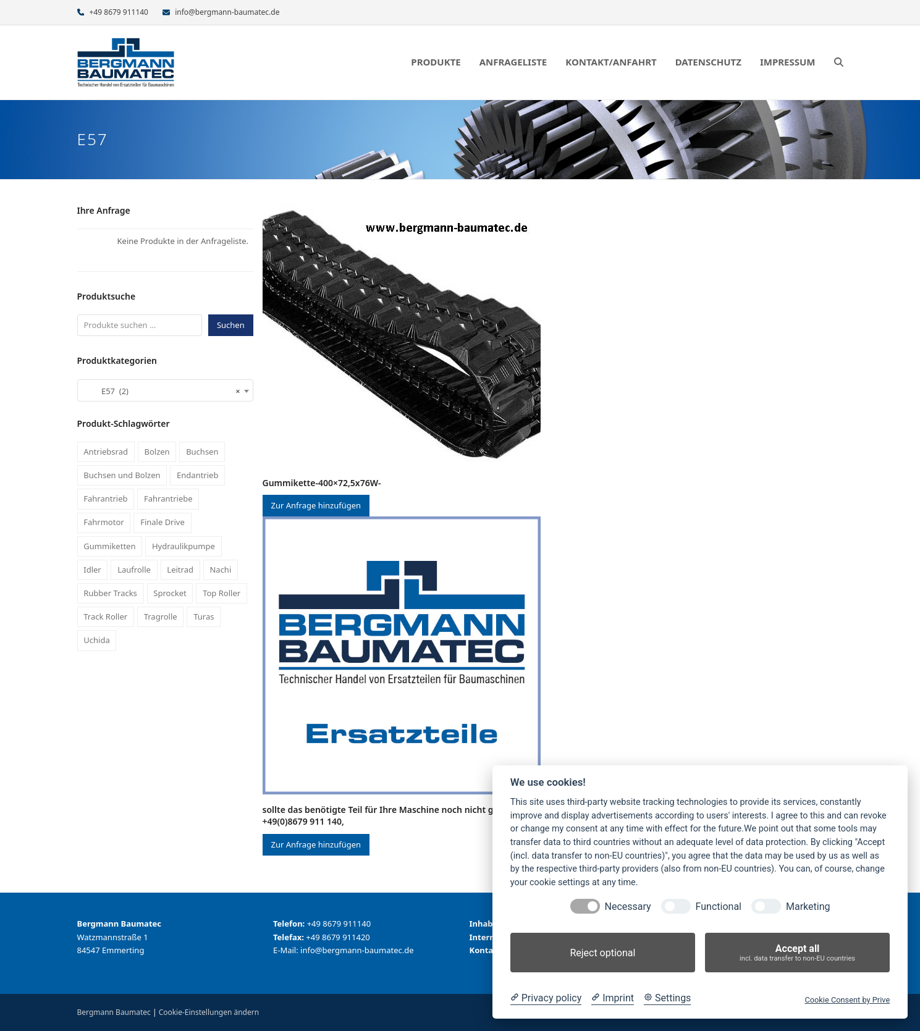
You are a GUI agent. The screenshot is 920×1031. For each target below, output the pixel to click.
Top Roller (221, 593)
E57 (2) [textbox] (161, 391)
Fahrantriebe (168, 498)
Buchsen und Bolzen (121, 475)
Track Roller (105, 616)
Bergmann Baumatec (114, 1012)
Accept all (797, 953)
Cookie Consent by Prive (847, 999)
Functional (718, 906)
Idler (92, 569)
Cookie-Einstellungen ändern (209, 1012)
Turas (203, 616)
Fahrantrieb (105, 498)
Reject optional (602, 953)
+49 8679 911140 (119, 12)
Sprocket (169, 593)
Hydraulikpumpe (183, 546)
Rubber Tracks (110, 593)
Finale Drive (162, 522)
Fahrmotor (103, 522)
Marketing (808, 906)
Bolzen (156, 451)
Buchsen (202, 451)
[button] (839, 62)
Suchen (231, 324)
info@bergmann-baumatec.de (227, 12)
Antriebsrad (105, 451)
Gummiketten (109, 546)
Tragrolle (160, 616)
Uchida (96, 640)
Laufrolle (134, 569)
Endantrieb (197, 475)
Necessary (628, 906)
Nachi (220, 569)
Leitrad (180, 569)
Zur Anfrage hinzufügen (316, 505)
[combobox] (165, 390)
